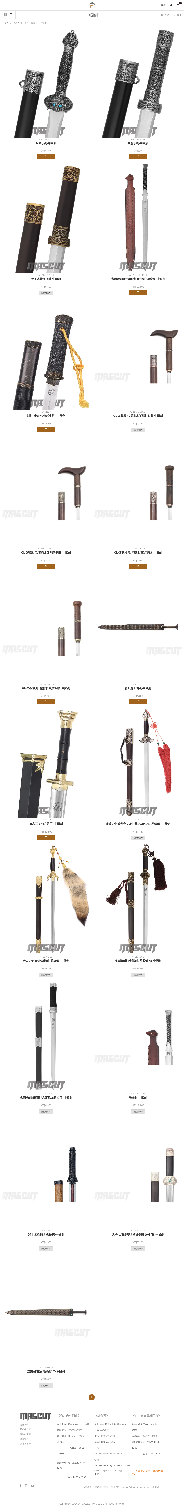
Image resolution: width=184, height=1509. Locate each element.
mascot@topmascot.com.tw (109, 1453)
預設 (165, 15)
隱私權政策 (25, 1444)
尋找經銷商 (25, 1434)
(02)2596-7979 (75, 1430)
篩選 (178, 15)
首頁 (4, 23)
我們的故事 (25, 1429)
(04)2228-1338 (150, 1436)
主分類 (23, 23)
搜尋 (163, 5)
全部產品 (13, 23)
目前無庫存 (46, 293)
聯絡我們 (24, 1424)
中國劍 (43, 23)
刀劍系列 (33, 23)
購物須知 (24, 1439)
